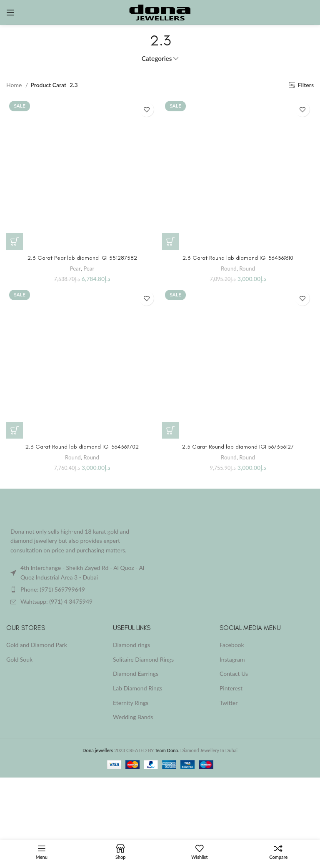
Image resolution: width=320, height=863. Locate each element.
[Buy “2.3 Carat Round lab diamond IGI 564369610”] (170, 241)
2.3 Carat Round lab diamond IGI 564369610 (237, 257)
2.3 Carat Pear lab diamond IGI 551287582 (82, 257)
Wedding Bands (133, 716)
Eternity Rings (130, 702)
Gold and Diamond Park (36, 644)
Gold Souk (19, 659)
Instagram (232, 659)
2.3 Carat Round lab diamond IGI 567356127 (238, 446)
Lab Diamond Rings (137, 688)
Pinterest (231, 688)
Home (14, 84)
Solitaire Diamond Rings (143, 659)
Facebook (232, 644)
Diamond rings (131, 644)
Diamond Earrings (135, 673)
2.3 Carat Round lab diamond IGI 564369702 (82, 446)
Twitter (229, 702)
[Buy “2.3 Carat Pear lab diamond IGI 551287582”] (14, 241)
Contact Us (234, 673)
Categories (157, 58)
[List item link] (80, 589)
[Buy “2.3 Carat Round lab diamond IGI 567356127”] (170, 430)
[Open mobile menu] (10, 12)
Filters (306, 85)
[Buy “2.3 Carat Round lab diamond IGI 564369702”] (14, 430)
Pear (75, 268)
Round (229, 268)
